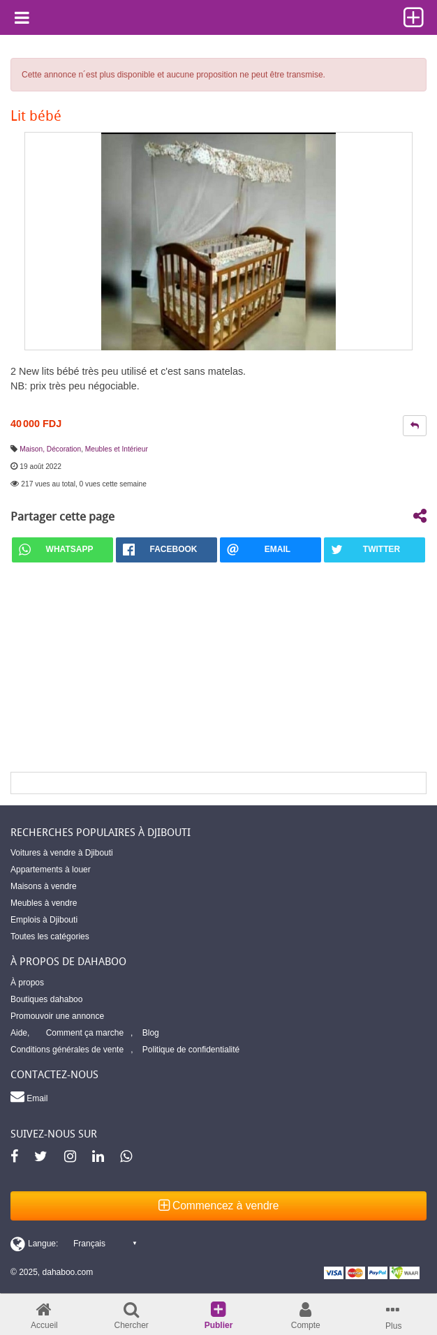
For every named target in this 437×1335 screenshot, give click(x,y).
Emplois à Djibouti (43, 920)
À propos (27, 982)
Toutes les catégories (49, 936)
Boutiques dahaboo (46, 999)
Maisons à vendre (43, 886)
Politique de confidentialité (190, 1049)
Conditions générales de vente (67, 1049)
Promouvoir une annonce (57, 1016)
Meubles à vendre (43, 903)
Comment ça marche (85, 1033)
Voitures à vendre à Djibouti (61, 853)
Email (28, 1096)
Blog (150, 1033)
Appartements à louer (50, 869)
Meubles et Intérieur (116, 449)
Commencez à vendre (218, 1205)
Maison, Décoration (50, 449)
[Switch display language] (73, 1243)
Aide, (19, 1033)
